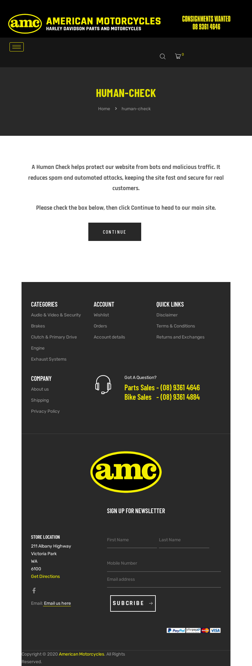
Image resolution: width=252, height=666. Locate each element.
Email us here (57, 603)
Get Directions (45, 576)
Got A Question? (140, 377)
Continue (115, 232)
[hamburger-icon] (16, 46)
